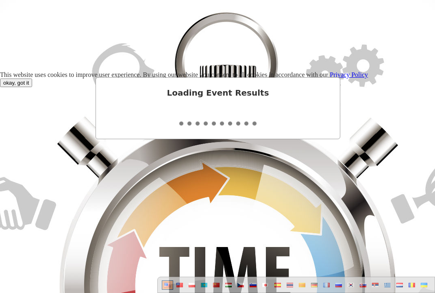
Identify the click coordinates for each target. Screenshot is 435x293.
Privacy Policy (349, 74)
